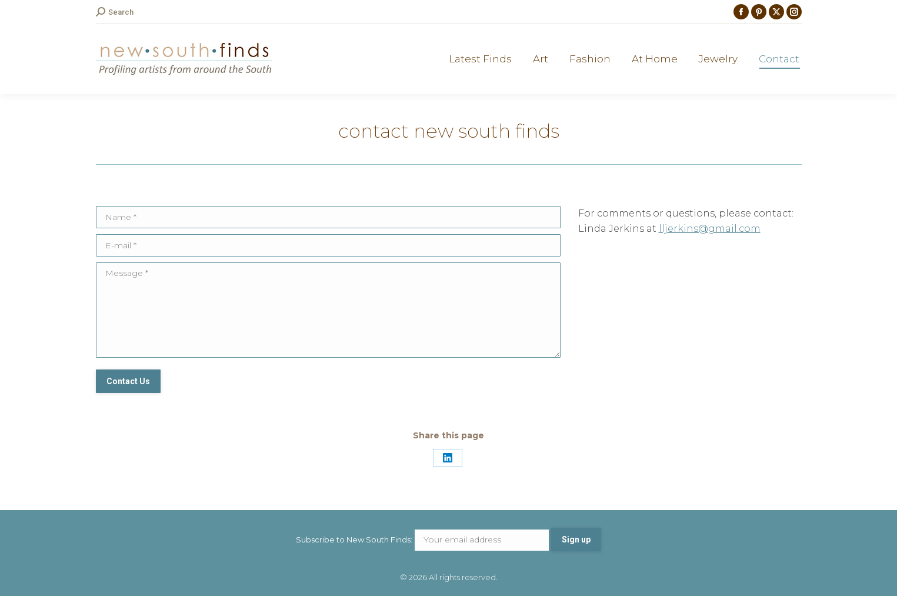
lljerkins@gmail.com (710, 228)
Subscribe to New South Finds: (423, 539)
